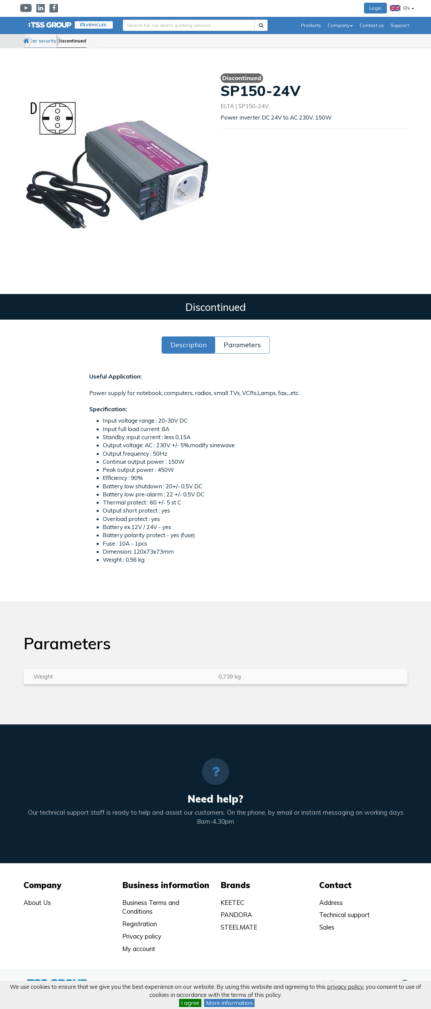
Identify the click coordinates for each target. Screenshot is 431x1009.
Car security (62, 40)
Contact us (372, 25)
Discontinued (104, 40)
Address (331, 903)
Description (188, 344)
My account (138, 949)
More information (229, 1002)
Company (340, 25)
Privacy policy (141, 936)
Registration (139, 924)
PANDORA (236, 915)
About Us (37, 903)
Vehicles (96, 24)
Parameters (242, 344)
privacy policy (345, 986)
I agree (190, 1002)
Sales (326, 927)
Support (400, 25)
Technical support (344, 915)
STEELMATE (239, 927)
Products (311, 25)
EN (402, 8)
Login (375, 8)
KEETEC (232, 903)
